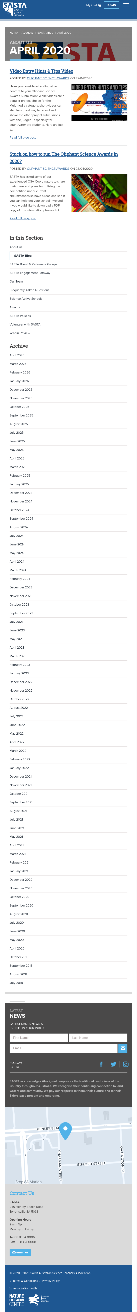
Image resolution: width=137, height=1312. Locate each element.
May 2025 (17, 450)
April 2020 (17, 949)
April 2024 (17, 562)
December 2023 (21, 587)
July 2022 (17, 716)
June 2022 (17, 725)
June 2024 (17, 544)
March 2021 (18, 854)
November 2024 (21, 501)
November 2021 (21, 785)
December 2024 (21, 493)
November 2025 (21, 398)
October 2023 (19, 605)
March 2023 (18, 656)
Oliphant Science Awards (48, 78)
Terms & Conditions (25, 1281)
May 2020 (17, 940)
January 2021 (19, 871)
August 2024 (19, 527)
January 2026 (19, 381)
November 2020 (21, 888)
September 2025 (21, 415)
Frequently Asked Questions (29, 290)
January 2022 (19, 768)
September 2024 (21, 519)
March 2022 (18, 751)
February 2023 (20, 665)
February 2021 (19, 863)
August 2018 (18, 974)
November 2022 (21, 691)
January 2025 (19, 484)
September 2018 (21, 966)
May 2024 (17, 553)
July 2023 (17, 622)
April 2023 (17, 648)
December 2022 (21, 682)
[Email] (64, 1048)
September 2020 (21, 906)
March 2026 (18, 364)
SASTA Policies (20, 316)
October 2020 (19, 897)
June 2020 (17, 931)
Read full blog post (23, 138)
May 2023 (17, 639)
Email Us (20, 1252)
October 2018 (19, 957)
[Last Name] (98, 1037)
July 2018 (16, 983)
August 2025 (19, 424)
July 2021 (16, 820)
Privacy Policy (51, 1281)
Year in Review (20, 333)
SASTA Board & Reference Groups (33, 264)
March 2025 (18, 467)
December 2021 (21, 777)
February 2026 (20, 372)
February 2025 (20, 476)
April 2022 (17, 742)
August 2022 (19, 708)
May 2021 (16, 837)
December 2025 (21, 390)
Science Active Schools (26, 299)
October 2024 (19, 510)
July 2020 (17, 923)
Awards (15, 307)
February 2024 (20, 579)
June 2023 (17, 630)
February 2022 (20, 759)
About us (27, 32)
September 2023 (21, 613)
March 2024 (18, 570)
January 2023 (19, 673)
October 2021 (19, 794)
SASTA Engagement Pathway (30, 273)
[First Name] (39, 1037)
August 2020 (19, 914)
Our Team (16, 282)
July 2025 (17, 433)
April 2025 (17, 458)
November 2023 (21, 596)
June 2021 (17, 828)
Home (14, 32)
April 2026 (17, 355)
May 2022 (17, 734)
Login (111, 5)
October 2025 (19, 407)
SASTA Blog (45, 32)
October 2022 (19, 699)
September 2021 (21, 802)
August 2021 (18, 811)
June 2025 (17, 441)
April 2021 (17, 845)
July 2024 (17, 536)
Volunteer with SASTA (25, 325)
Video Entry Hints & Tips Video (44, 71)
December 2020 (21, 880)
